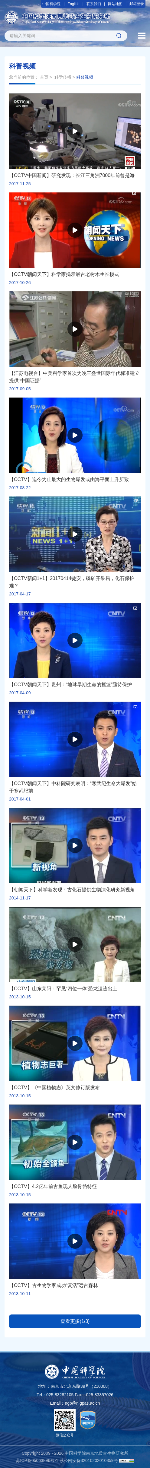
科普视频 (84, 77)
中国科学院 (51, 4)
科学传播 (62, 77)
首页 (44, 77)
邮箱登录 (136, 4)
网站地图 (115, 4)
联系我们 (93, 4)
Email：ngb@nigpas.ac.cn (75, 1403)
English (73, 4)
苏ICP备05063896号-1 (37, 1460)
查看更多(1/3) (75, 1321)
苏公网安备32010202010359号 (89, 1460)
